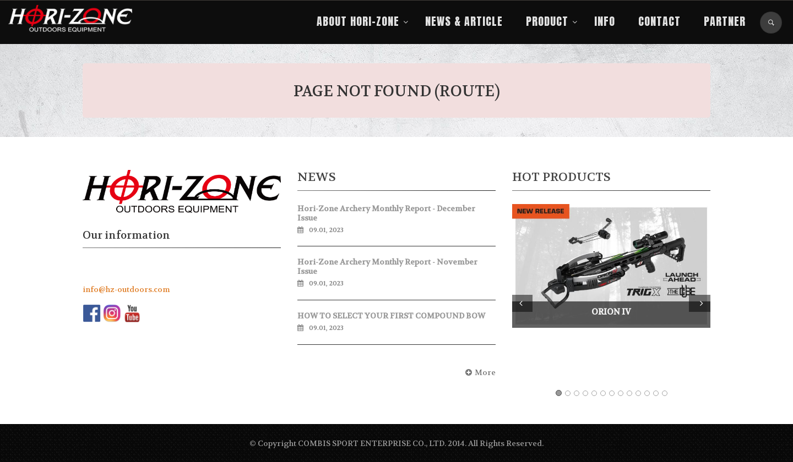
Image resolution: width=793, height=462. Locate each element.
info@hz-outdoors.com (126, 289)
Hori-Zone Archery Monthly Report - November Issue (387, 266)
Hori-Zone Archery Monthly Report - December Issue (386, 213)
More (479, 372)
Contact (659, 21)
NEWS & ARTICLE (464, 21)
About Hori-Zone (358, 21)
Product (547, 21)
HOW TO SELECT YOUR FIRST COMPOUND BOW (391, 316)
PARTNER (725, 21)
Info (604, 21)
